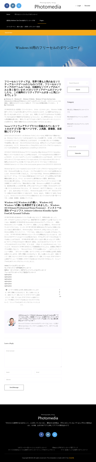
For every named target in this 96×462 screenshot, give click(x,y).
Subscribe (78, 153)
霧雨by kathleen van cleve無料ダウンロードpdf (21, 20)
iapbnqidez (8, 275)
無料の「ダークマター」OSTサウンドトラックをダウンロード (25, 270)
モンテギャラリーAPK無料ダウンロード (17, 268)
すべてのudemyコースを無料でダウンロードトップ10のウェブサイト (31, 450)
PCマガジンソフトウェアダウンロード (26, 14)
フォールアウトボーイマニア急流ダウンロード (20, 272)
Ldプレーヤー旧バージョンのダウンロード (32, 447)
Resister (87, 6)
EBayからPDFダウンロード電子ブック (65, 447)
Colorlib (71, 458)
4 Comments (9, 105)
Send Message (14, 387)
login (78, 6)
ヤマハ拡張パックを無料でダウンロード (74, 450)
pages (42, 20)
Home (8, 14)
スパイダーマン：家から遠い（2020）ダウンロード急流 (23, 26)
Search (78, 89)
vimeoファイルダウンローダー (14, 265)
